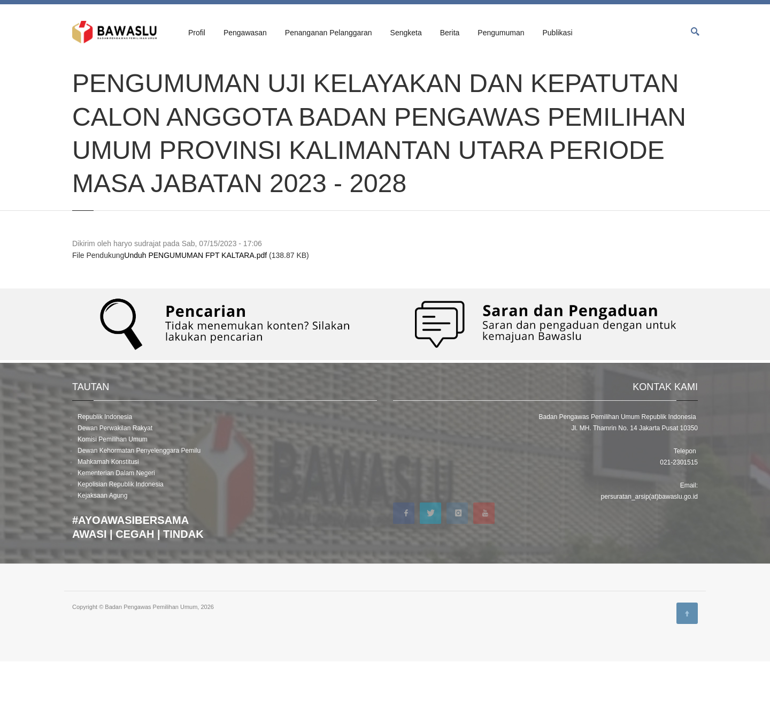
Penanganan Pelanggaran (328, 32)
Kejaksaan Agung (102, 550)
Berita (450, 32)
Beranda (83, 70)
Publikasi (557, 32)
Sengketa (406, 32)
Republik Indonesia (105, 471)
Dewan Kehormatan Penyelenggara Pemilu (139, 505)
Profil (196, 32)
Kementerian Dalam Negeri (116, 527)
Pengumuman (501, 32)
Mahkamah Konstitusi (108, 516)
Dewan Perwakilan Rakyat (115, 482)
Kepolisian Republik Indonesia (121, 539)
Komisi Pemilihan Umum (113, 494)
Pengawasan (245, 32)
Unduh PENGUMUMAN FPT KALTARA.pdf (195, 310)
